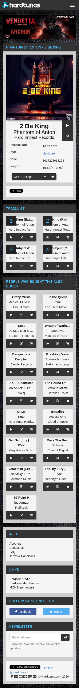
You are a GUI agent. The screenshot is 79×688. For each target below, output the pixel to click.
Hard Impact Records (34, 137)
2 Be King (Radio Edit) (61, 219)
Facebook (23, 611)
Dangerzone (21, 354)
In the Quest (57, 297)
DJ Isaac (58, 445)
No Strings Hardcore (22, 421)
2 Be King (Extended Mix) (27, 219)
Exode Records (21, 364)
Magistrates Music (21, 450)
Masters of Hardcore (59, 335)
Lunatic (65, 359)
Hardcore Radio (19, 579)
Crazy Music (21, 297)
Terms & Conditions (22, 556)
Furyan (58, 474)
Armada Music (21, 479)
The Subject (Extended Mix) (29, 248)
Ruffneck (21, 507)
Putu (21, 416)
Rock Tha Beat (58, 440)
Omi (58, 302)
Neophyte (57, 330)
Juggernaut (21, 502)
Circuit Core (21, 307)
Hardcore (49, 153)
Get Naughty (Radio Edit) (27, 440)
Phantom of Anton (34, 132)
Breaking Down (57, 354)
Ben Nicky (15, 474)
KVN (21, 445)
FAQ (12, 552)
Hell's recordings (57, 364)
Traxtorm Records (21, 335)
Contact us (16, 547)
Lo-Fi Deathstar (21, 383)
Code (13, 159)
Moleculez (15, 388)
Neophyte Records (58, 479)
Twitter (56, 611)
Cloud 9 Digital (57, 450)
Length (14, 166)
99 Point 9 (21, 497)
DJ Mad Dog (17, 330)
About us (15, 543)
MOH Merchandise (21, 587)
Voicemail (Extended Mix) (27, 469)
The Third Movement (59, 307)
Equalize (57, 411)
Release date (18, 145)
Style (12, 152)
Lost (21, 325)
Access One (57, 416)
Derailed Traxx (57, 393)
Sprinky (50, 359)
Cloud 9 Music (58, 421)
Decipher (21, 359)
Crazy (21, 411)
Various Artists (58, 388)
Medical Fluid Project (23, 302)
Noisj (21, 393)
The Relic (33, 388)
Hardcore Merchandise (24, 583)
